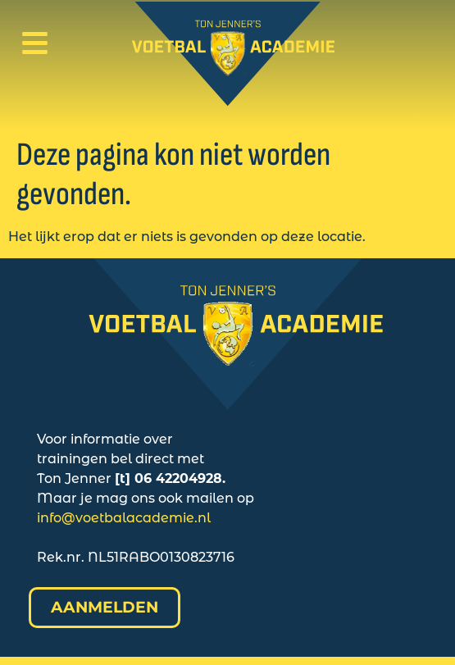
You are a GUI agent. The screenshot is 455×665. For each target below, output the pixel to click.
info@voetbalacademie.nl (124, 518)
